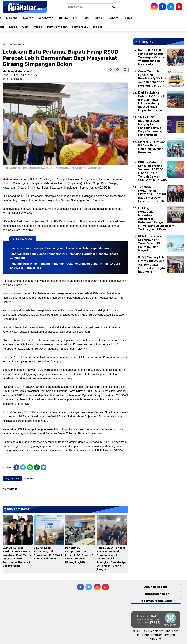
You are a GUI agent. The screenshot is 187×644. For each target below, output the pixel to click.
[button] (124, 69)
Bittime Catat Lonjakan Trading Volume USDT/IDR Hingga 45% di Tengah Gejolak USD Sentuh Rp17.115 (152, 171)
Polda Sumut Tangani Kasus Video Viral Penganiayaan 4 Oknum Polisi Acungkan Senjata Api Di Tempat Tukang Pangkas (111, 558)
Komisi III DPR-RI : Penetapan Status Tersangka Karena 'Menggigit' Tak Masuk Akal (151, 57)
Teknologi (43, 27)
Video (84, 27)
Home (12, 18)
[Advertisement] (158, 302)
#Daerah (29, 478)
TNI (120, 18)
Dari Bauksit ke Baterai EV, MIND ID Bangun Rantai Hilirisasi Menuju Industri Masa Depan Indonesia (151, 101)
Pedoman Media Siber (156, 600)
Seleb (59, 27)
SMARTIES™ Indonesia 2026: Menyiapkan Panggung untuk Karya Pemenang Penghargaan (150, 126)
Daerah (74, 18)
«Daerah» (19, 44)
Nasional (58, 18)
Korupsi (13, 27)
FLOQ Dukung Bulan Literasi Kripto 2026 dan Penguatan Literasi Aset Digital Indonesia (152, 264)
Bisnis (174, 18)
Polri (131, 18)
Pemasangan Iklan (155, 593)
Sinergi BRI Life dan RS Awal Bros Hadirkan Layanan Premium (151, 147)
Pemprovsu (126, 27)
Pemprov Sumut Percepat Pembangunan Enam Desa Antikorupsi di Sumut (60, 248)
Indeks (143, 27)
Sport (27, 27)
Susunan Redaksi (155, 587)
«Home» (7, 44)
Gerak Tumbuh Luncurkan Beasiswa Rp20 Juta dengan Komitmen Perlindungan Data (152, 78)
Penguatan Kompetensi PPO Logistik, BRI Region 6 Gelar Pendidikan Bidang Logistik (79, 555)
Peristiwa (28, 18)
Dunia (43, 18)
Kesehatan (91, 18)
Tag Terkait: (12, 478)
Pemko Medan (103, 27)
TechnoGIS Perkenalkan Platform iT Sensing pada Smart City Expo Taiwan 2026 (152, 194)
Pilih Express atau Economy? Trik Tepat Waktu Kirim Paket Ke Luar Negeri (151, 243)
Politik (143, 18)
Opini (71, 27)
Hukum (109, 18)
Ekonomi (159, 18)
